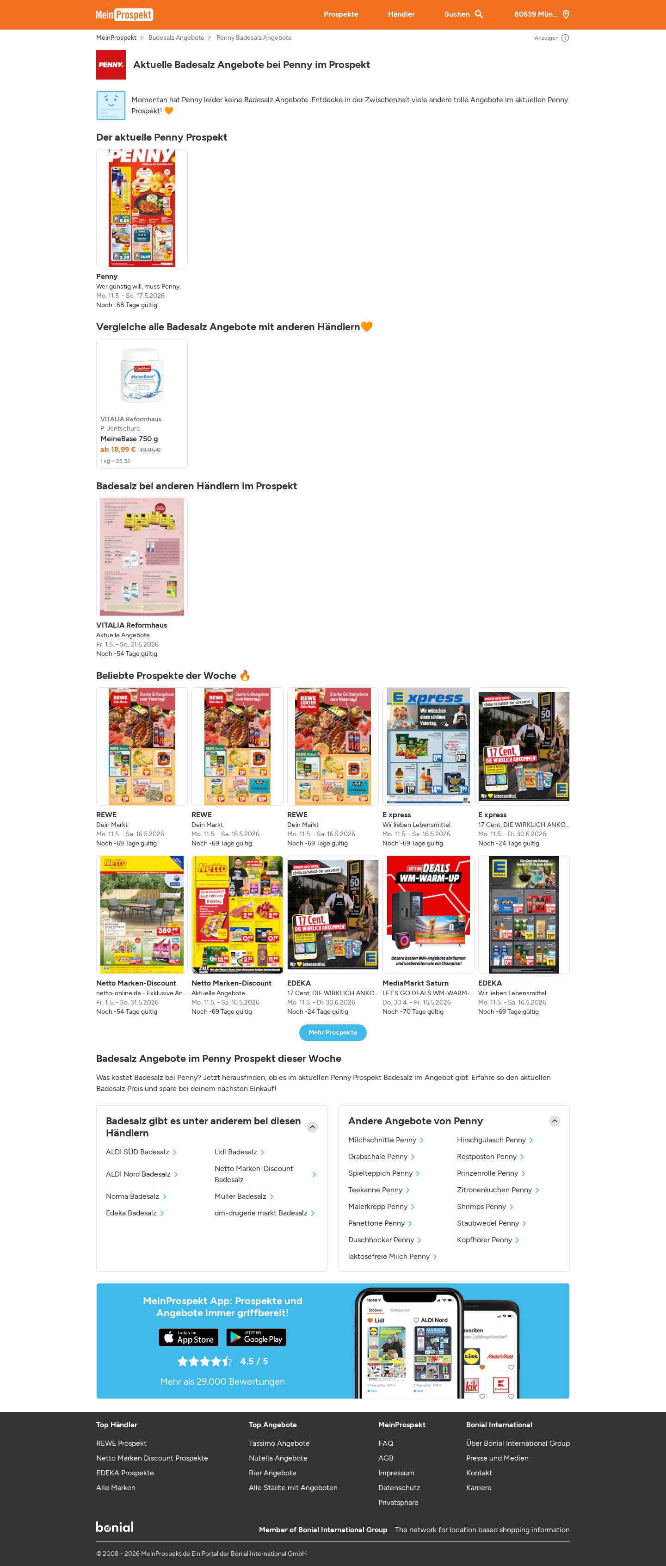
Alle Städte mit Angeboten (293, 1487)
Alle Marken (116, 1487)
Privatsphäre (398, 1502)
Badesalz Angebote (176, 38)
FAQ (385, 1443)
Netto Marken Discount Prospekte (152, 1458)
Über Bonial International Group (518, 1443)
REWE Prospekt (121, 1443)
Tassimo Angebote (279, 1443)
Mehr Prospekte (333, 1032)
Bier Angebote (272, 1472)
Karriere (479, 1487)
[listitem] (142, 229)
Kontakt (479, 1472)
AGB (386, 1458)
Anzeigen (552, 38)
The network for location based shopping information (482, 1529)
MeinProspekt (116, 38)
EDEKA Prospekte (125, 1472)
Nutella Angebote (278, 1458)
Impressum (396, 1472)
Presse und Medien (497, 1458)
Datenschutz (399, 1487)
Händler (401, 14)
